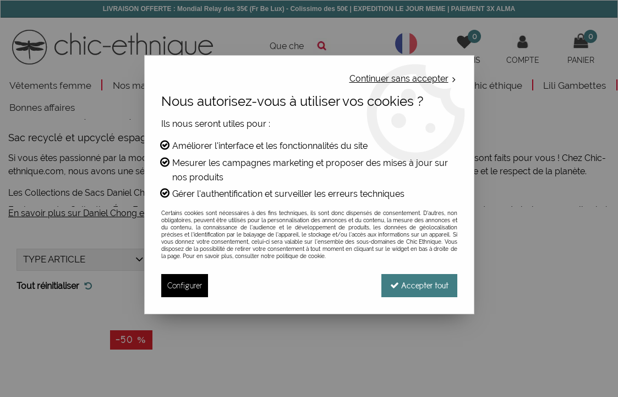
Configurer (184, 285)
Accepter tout (419, 285)
